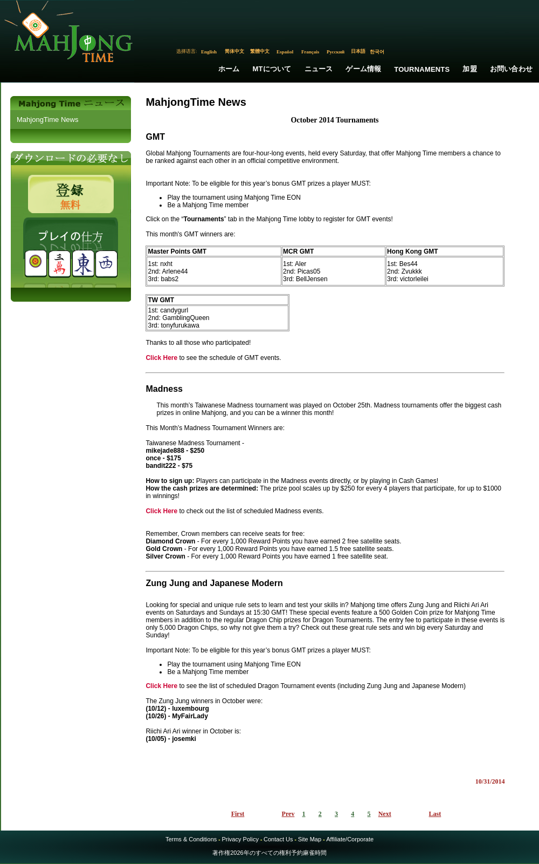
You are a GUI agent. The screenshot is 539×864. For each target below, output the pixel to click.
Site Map (309, 839)
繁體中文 (260, 51)
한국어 (377, 52)
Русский (335, 52)
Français (310, 52)
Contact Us (278, 839)
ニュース (319, 69)
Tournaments (422, 69)
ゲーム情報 (363, 69)
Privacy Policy (240, 839)
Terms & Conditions (191, 839)
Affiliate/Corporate (350, 839)
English (209, 52)
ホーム (229, 69)
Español (285, 52)
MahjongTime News (47, 119)
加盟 (469, 69)
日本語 (358, 51)
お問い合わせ (511, 69)
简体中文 (234, 51)
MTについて (272, 69)
